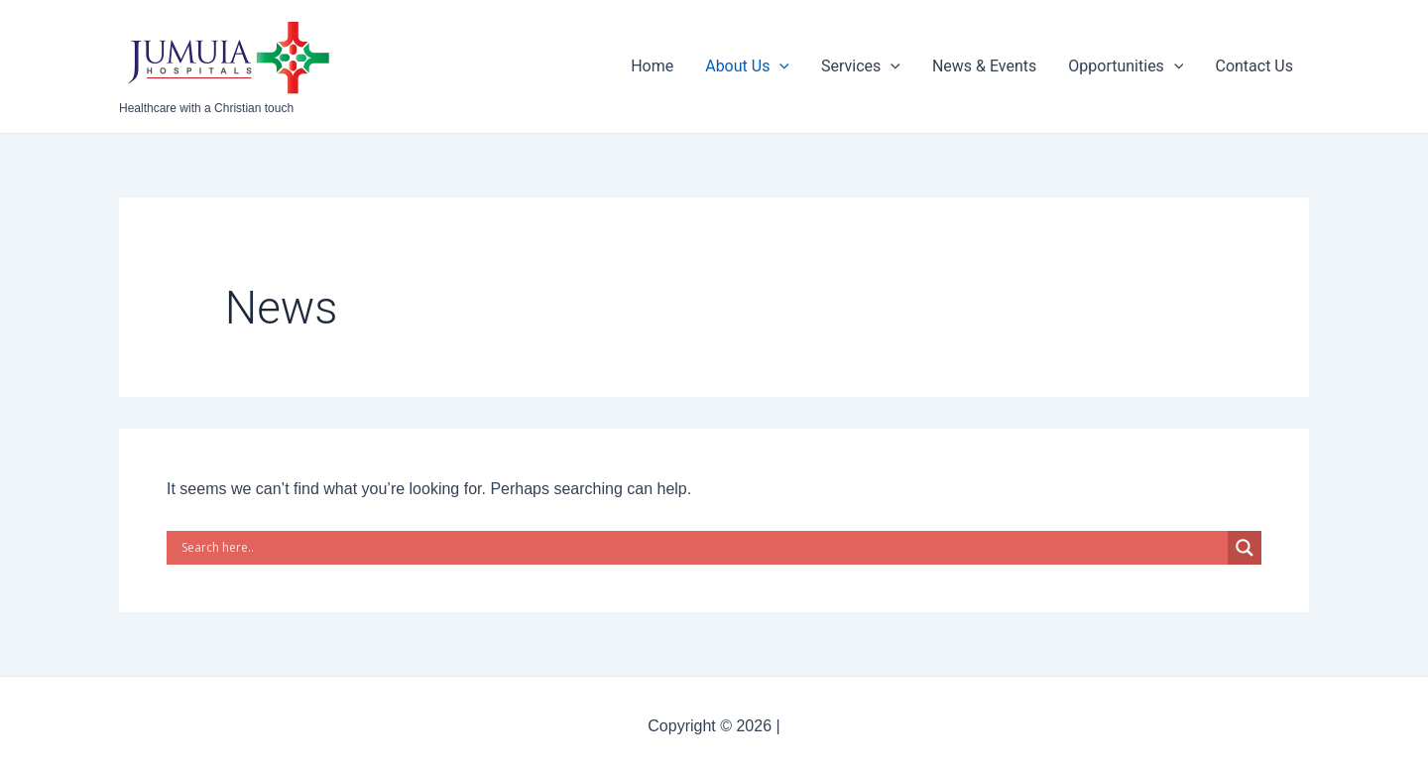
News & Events (984, 66)
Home (652, 66)
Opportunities (1125, 66)
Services (860, 66)
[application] (779, 66)
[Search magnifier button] (1244, 548)
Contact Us (1254, 66)
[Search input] (702, 548)
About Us (747, 66)
